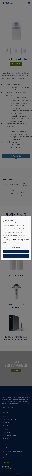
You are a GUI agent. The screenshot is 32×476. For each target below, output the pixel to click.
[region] (16, 238)
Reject (16, 256)
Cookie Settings (16, 247)
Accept (16, 251)
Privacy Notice (16, 239)
